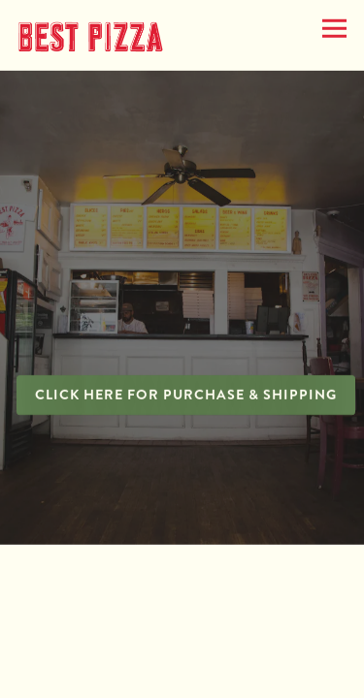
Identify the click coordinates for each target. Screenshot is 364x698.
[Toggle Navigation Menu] (334, 28)
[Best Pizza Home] (90, 34)
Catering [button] (182, 676)
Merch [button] (182, 636)
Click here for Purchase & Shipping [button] (186, 395)
